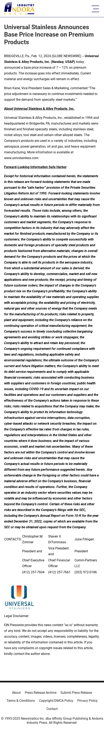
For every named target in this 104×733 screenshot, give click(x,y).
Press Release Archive (40, 693)
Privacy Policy (87, 701)
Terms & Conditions (21, 701)
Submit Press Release (76, 693)
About (16, 693)
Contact (52, 709)
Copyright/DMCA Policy (56, 701)
